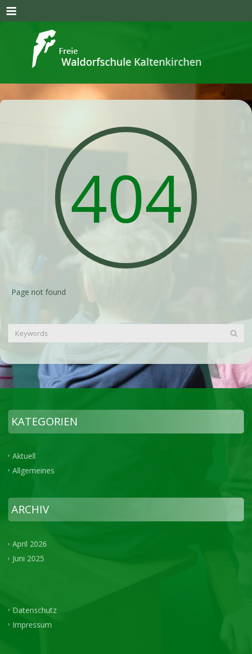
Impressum (32, 624)
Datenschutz (34, 610)
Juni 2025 (28, 558)
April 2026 (29, 544)
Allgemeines (33, 470)
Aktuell (24, 455)
